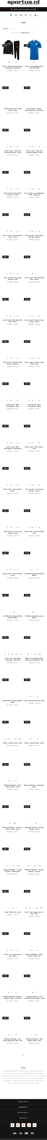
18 (12, 654)
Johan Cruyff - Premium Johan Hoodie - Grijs (34, 363)
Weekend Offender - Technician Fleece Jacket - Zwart (13, 828)
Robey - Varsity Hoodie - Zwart (34, 743)
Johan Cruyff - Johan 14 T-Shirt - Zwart (13, 574)
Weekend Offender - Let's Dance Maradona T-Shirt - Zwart (34, 997)
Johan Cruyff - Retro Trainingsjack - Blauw (34, 405)
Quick (20, 1076)
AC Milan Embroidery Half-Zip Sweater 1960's (12, 617)
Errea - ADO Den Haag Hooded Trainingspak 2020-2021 (13, 67)
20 (16, 654)
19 (8, 654)
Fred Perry (33, 1076)
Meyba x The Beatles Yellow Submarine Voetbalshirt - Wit (34, 659)
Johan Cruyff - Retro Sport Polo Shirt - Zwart (34, 278)
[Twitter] (12, 1125)
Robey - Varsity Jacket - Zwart (12, 743)
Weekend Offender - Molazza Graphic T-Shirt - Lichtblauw (12, 997)
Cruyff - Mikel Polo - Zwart (12, 912)
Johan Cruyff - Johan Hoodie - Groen (12, 490)
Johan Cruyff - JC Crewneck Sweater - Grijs (13, 532)
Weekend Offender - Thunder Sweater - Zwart (34, 828)
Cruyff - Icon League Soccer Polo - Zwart (13, 955)
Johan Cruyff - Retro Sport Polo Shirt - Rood (13, 321)
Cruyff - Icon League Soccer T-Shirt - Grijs (34, 913)
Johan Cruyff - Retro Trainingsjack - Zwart (12, 405)
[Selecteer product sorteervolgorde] (27, 33)
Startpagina (5, 28)
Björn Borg (25, 1076)
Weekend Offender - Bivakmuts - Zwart (34, 786)
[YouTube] (29, 1125)
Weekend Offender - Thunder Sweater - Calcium (34, 870)
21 (20, 654)
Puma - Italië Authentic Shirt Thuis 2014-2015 (34, 67)
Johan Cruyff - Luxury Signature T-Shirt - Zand (13, 236)
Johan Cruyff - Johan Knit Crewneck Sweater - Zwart (12, 151)
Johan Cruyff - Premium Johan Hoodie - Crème (34, 321)
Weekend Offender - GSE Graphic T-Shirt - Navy (34, 1039)
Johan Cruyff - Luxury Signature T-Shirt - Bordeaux (34, 194)
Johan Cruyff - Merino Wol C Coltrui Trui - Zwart (13, 194)
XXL (39, 654)
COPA (24, 1073)
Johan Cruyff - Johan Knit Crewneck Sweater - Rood (34, 151)
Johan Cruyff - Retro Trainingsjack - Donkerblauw (13, 447)
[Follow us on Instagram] (18, 1125)
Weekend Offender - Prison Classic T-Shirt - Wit (34, 955)
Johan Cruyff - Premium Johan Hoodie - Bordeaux (12, 363)
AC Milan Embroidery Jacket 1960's (34, 617)
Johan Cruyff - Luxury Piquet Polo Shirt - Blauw (34, 236)
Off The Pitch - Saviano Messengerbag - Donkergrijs (34, 109)
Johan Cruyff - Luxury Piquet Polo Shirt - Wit (13, 278)
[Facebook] (23, 1125)
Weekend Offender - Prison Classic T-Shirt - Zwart (12, 786)
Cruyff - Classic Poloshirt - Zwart (34, 701)
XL (16, 62)
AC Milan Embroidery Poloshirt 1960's (34, 574)
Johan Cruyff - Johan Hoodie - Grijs (34, 447)
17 (5, 654)
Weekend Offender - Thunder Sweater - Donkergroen (12, 870)
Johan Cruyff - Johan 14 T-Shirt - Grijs (34, 532)
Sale (5, 45)
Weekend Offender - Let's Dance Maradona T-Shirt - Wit (12, 1039)
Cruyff (20, 1073)
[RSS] (34, 1125)
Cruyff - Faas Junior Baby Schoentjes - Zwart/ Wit (13, 659)
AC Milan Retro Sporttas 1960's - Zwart (12, 701)
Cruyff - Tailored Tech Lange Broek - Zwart (13, 109)
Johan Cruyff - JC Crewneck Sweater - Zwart (34, 490)
